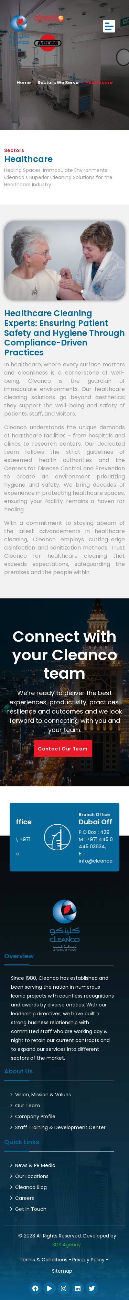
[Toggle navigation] (109, 26)
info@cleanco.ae (77, 853)
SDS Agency (66, 1244)
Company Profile (35, 1116)
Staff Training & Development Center (60, 1127)
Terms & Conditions (43, 1259)
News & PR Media (35, 1165)
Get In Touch (30, 1209)
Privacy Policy (88, 1259)
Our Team (27, 1105)
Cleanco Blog (31, 1187)
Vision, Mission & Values (43, 1094)
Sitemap (62, 1271)
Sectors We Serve (57, 82)
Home (24, 82)
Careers (24, 1198)
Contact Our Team (62, 748)
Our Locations (32, 1176)
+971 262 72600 (77, 839)
